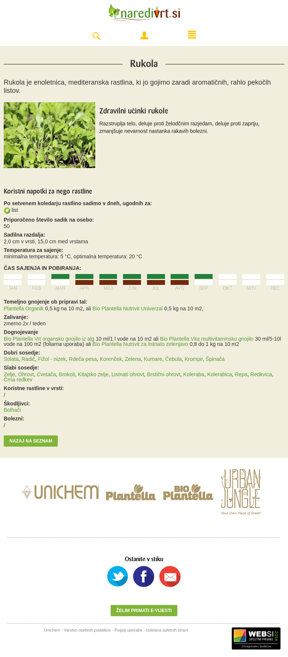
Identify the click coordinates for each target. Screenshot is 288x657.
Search (96, 36)
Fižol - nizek (52, 359)
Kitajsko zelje (93, 374)
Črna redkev (18, 380)
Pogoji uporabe (128, 630)
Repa (241, 374)
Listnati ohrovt (127, 374)
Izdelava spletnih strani (167, 630)
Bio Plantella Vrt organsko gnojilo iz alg (49, 339)
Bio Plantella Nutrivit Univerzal (128, 308)
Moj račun (144, 35)
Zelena (133, 359)
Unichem (52, 630)
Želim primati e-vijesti (144, 610)
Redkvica (261, 374)
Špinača (215, 359)
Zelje (9, 374)
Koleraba (193, 374)
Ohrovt (26, 374)
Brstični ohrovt (163, 374)
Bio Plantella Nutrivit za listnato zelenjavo (140, 344)
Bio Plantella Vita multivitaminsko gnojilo (207, 339)
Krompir (194, 359)
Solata (11, 359)
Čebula (173, 359)
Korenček (111, 359)
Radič (28, 359)
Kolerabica (219, 374)
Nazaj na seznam (30, 441)
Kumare (153, 359)
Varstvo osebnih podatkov (87, 630)
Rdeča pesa (83, 359)
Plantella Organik (24, 308)
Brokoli (67, 374)
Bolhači (12, 410)
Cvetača (46, 374)
